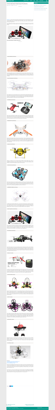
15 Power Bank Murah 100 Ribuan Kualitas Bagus (40, 8)
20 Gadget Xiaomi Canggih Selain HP (39, 6)
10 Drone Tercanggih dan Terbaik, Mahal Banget (12, 362)
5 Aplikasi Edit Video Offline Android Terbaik (11, 405)
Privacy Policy (17, 408)
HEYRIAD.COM (10, 0)
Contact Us (10, 408)
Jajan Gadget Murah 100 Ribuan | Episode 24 (40, 5)
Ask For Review (21, 408)
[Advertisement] (20, 13)
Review (16, 5)
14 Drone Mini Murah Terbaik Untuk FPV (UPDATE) (17, 3)
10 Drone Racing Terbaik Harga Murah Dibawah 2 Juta (13, 361)
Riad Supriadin (46, 408)
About (7, 408)
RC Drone (14, 5)
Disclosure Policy (14, 408)
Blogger (41, 407)
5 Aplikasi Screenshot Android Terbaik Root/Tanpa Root (29, 405)
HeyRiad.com (8, 19)
